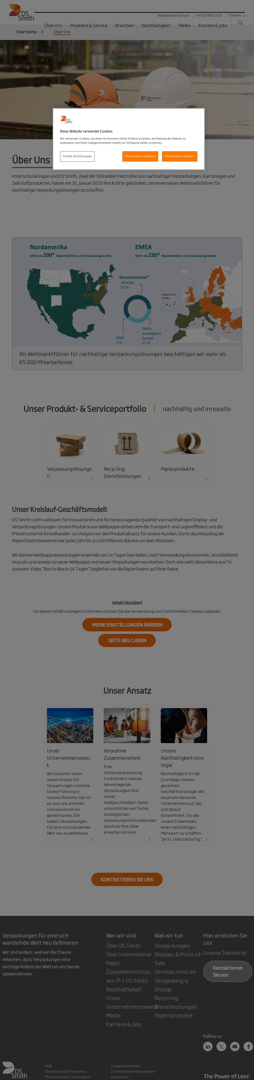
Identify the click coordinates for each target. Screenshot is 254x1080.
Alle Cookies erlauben (180, 156)
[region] (129, 139)
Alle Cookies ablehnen (140, 156)
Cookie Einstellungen (77, 156)
